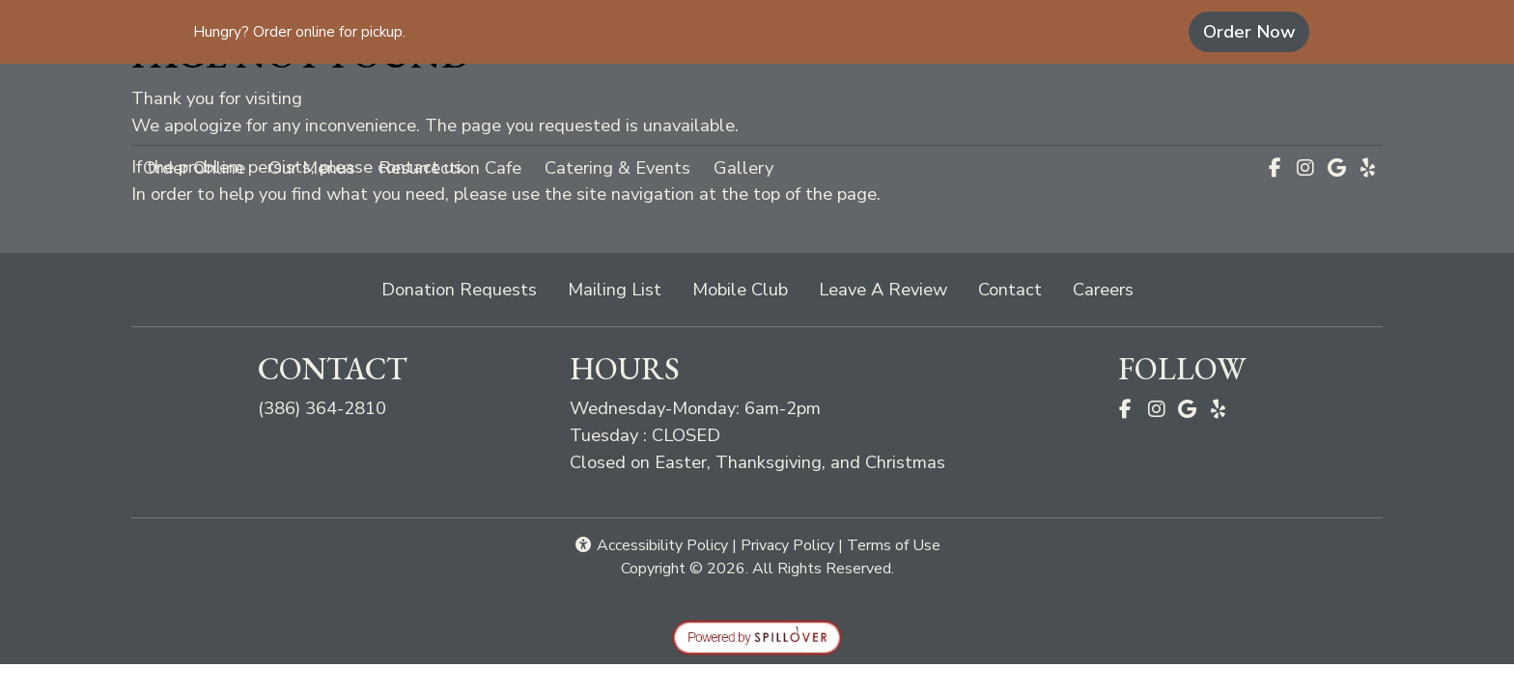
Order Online (200, 166)
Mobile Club (740, 289)
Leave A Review (891, 288)
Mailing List (614, 289)
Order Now (1256, 30)
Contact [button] (1017, 288)
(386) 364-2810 (322, 408)
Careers (1103, 289)
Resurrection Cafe (449, 167)
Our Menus (311, 167)
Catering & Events (617, 167)
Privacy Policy (787, 545)
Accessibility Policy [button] (651, 545)
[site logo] (757, 106)
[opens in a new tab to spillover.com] (757, 636)
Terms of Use (893, 545)
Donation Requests (459, 289)
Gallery (743, 167)
